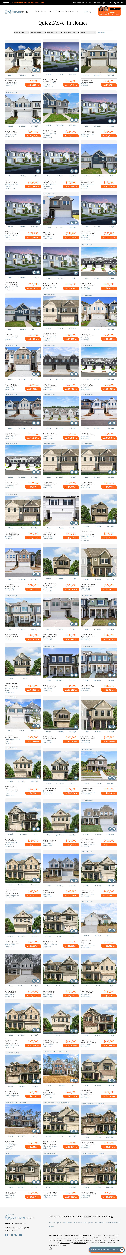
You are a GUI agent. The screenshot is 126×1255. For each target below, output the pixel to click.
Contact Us (115, 9)
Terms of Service (80, 1243)
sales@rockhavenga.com (15, 1223)
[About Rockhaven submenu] (77, 11)
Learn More (39, 3)
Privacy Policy (72, 1240)
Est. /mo (33, 85)
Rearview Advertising (58, 1245)
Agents (87, 11)
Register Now (118, 3)
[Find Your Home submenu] (45, 11)
